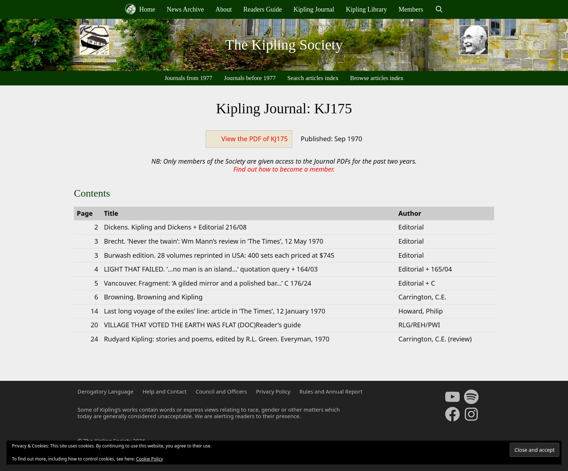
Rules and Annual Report (330, 391)
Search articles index (313, 78)
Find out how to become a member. (284, 169)
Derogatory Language (105, 391)
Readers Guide (262, 9)
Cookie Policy (149, 459)
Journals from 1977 (188, 78)
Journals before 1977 (250, 78)
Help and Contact (164, 391)
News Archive (185, 9)
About (224, 9)
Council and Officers (221, 391)
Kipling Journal (313, 9)
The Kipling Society (284, 45)
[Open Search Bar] (439, 9)
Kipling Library (366, 9)
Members (410, 9)
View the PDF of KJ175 (254, 138)
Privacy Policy (273, 391)
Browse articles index (377, 78)
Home (140, 9)
